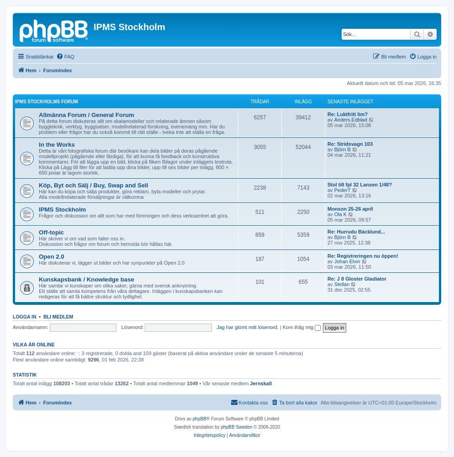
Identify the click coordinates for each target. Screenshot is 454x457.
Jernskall (261, 383)
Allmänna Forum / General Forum (86, 115)
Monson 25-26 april (350, 209)
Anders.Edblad (350, 119)
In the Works (57, 144)
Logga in (25, 316)
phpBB (199, 418)
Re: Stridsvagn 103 (350, 144)
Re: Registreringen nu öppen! (362, 256)
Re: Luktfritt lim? (347, 114)
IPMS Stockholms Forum (46, 101)
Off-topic (51, 232)
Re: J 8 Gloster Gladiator (356, 279)
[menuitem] (65, 56)
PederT (342, 190)
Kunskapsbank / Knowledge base (86, 279)
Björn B (342, 149)
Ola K (340, 214)
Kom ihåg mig (302, 327)
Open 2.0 (51, 256)
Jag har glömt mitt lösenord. (247, 327)
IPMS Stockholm (62, 209)
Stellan (342, 284)
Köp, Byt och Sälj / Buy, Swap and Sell (93, 185)
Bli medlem (58, 316)
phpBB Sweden (237, 427)
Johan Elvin (347, 261)
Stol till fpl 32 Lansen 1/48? (359, 184)
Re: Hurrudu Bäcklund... (356, 231)
